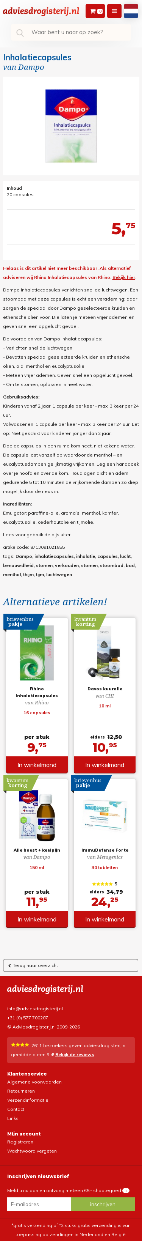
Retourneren (21, 1091)
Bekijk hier (123, 277)
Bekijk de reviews (74, 1054)
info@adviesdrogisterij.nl (35, 1008)
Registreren (20, 1142)
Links (13, 1118)
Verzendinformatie (27, 1100)
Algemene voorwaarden (34, 1082)
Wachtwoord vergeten (32, 1151)
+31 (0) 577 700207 (27, 1018)
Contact (15, 1109)
